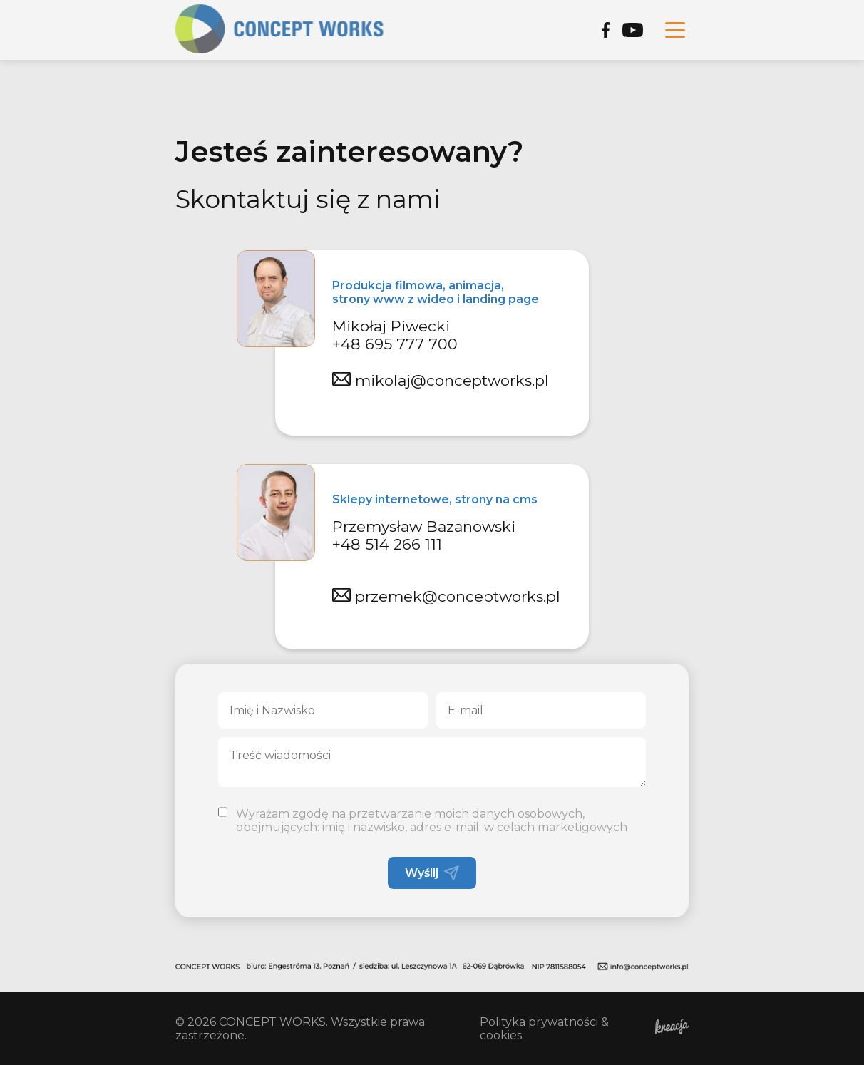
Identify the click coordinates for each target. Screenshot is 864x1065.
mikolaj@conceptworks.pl (440, 380)
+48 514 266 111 (387, 544)
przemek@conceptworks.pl (446, 596)
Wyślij (432, 872)
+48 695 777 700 (395, 344)
